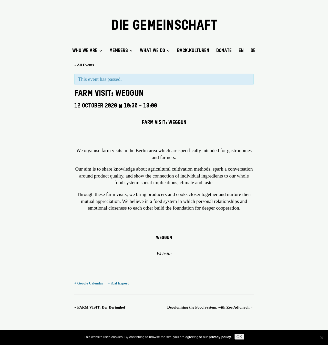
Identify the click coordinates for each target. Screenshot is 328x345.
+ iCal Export (118, 283)
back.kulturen (193, 51)
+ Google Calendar (88, 283)
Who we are (84, 51)
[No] (321, 337)
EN (241, 51)
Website (164, 253)
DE (253, 51)
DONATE (224, 51)
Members (118, 51)
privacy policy (220, 337)
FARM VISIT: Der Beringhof (99, 307)
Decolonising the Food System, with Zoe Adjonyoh (209, 307)
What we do (152, 51)
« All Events (84, 65)
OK (239, 336)
